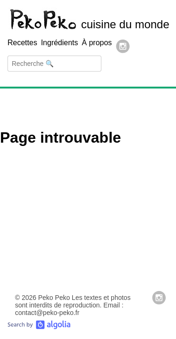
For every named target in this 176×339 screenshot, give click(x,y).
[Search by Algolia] (39, 327)
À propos (97, 43)
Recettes (22, 43)
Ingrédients (59, 43)
